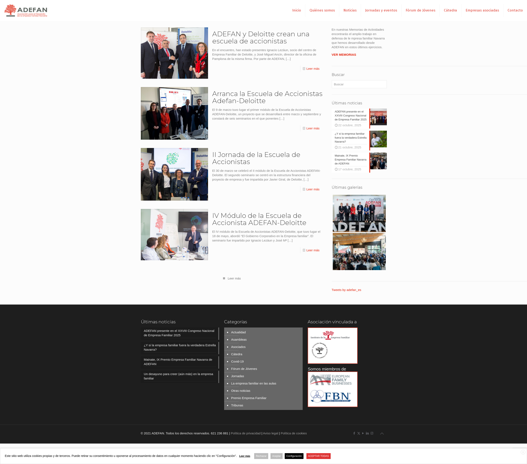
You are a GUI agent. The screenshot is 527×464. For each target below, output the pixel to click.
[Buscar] (359, 84)
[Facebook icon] (354, 433)
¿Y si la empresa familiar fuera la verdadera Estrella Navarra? (180, 347)
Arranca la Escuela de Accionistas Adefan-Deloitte (267, 97)
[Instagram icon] (371, 433)
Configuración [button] (294, 456)
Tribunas (237, 405)
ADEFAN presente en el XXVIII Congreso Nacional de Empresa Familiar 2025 (179, 332)
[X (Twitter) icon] (358, 433)
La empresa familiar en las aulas (253, 383)
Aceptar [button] (276, 456)
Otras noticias (240, 390)
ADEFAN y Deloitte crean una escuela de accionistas (261, 37)
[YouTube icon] (363, 433)
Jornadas (237, 375)
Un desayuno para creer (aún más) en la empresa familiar (178, 376)
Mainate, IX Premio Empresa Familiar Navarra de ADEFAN (178, 361)
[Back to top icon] (382, 433)
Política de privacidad (246, 433)
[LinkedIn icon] (367, 433)
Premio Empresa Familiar (248, 397)
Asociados (238, 346)
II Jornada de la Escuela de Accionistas (256, 158)
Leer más (313, 68)
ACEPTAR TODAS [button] (318, 456)
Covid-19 (237, 361)
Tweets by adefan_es (346, 289)
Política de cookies (294, 433)
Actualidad (238, 332)
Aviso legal (270, 433)
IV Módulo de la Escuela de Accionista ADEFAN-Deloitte (259, 219)
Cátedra (236, 353)
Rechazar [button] (261, 456)
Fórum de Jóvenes (244, 368)
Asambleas (238, 339)
